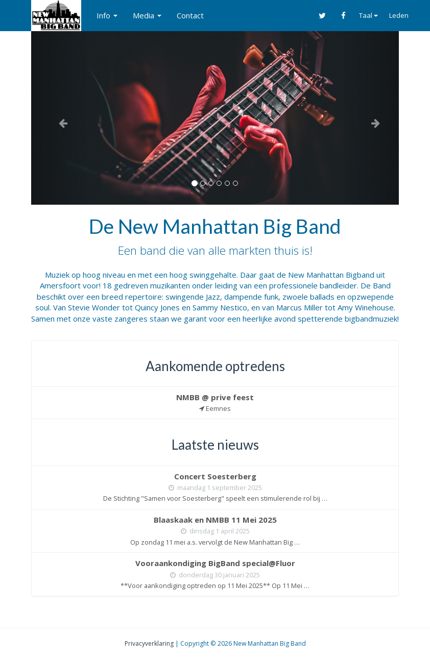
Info (107, 15)
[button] (58, 118)
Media (147, 15)
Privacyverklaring (149, 643)
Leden (399, 15)
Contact (190, 15)
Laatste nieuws (215, 444)
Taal (368, 15)
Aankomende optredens (215, 366)
